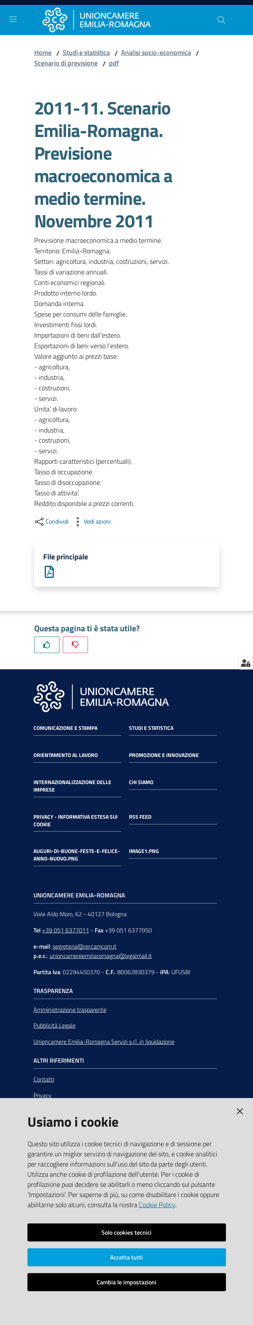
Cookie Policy (157, 1205)
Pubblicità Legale (54, 1025)
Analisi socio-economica (156, 52)
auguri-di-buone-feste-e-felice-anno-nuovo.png (76, 855)
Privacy (42, 1095)
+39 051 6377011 (65, 930)
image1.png (144, 851)
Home (43, 52)
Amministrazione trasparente (69, 1009)
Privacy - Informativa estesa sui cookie (75, 820)
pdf (114, 63)
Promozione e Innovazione (164, 755)
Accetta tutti (126, 1257)
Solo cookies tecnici (126, 1232)
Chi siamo (141, 782)
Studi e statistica (86, 52)
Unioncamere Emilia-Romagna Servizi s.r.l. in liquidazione (103, 1041)
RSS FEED (140, 817)
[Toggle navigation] (12, 19)
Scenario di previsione (66, 63)
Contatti (43, 1079)
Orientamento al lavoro (65, 755)
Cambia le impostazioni (126, 1282)
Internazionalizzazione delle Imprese (72, 785)
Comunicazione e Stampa (65, 728)
